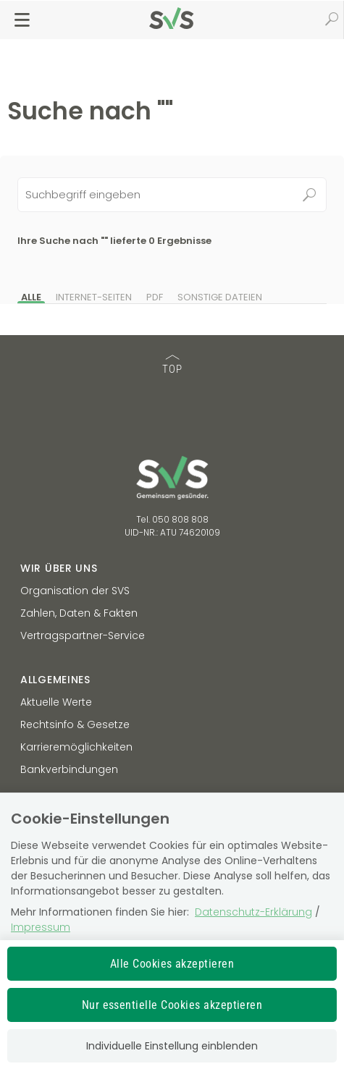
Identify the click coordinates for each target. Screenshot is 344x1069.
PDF (154, 297)
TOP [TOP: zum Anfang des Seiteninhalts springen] (172, 365)
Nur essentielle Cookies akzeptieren (172, 1005)
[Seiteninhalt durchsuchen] (172, 194)
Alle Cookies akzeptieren (172, 964)
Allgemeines (55, 679)
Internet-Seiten (94, 297)
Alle (31, 297)
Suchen (309, 194)
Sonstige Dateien (219, 297)
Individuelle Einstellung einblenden (172, 1046)
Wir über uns (58, 568)
